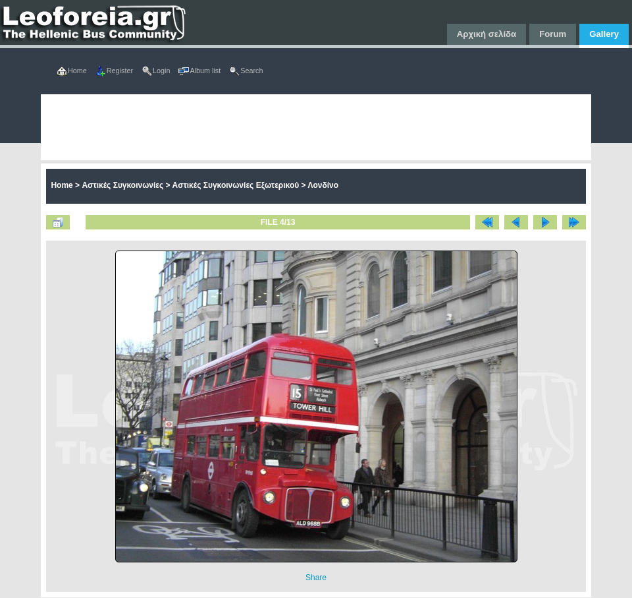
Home (61, 185)
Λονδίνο (322, 185)
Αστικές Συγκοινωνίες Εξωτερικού (236, 185)
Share (316, 577)
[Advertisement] (261, 127)
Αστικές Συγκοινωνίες (122, 185)
